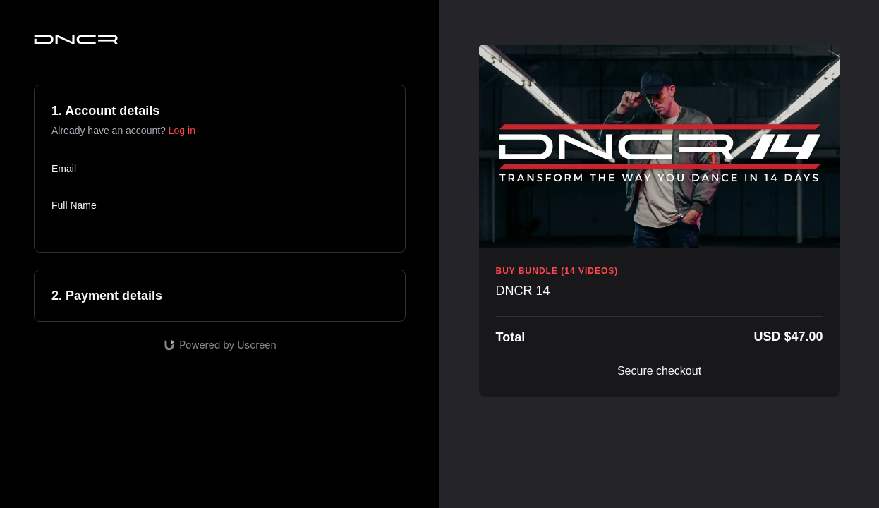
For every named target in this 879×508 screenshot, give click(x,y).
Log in (182, 130)
